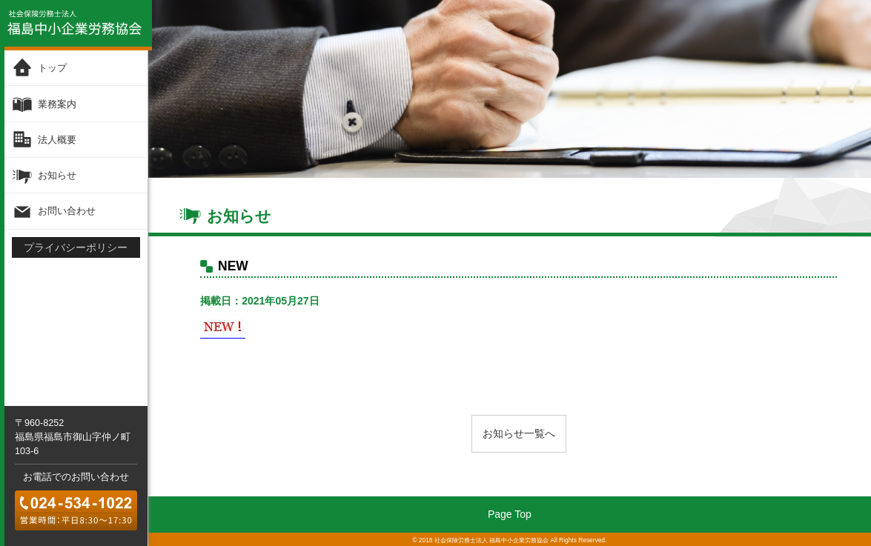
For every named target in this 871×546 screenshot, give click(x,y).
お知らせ (57, 174)
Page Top (509, 514)
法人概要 (57, 138)
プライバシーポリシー (75, 246)
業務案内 (57, 103)
